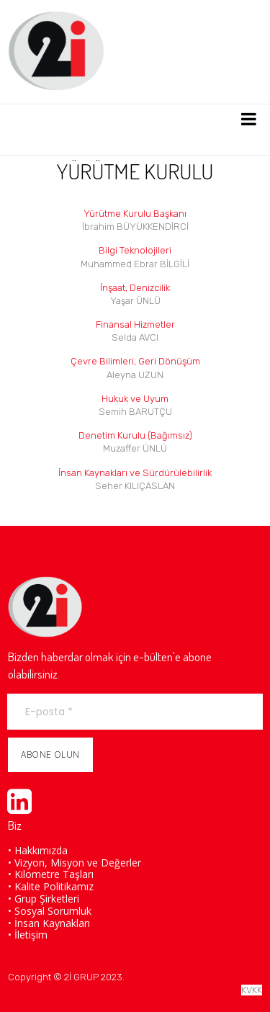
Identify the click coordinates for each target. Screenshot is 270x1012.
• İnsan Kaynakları (49, 923)
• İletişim (28, 934)
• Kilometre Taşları (51, 874)
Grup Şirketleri (46, 898)
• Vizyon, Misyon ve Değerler (74, 862)
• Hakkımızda (38, 850)
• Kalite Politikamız (51, 886)
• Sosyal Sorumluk (49, 911)
